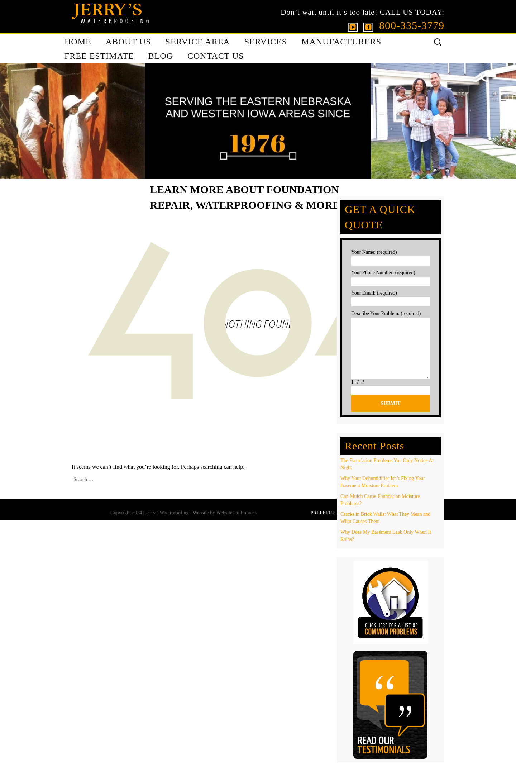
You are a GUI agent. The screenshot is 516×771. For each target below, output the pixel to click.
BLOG (160, 56)
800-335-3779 (411, 25)
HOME (77, 41)
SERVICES (265, 41)
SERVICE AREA (198, 41)
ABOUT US (128, 41)
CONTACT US (215, 56)
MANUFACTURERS (341, 41)
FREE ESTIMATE (99, 56)
